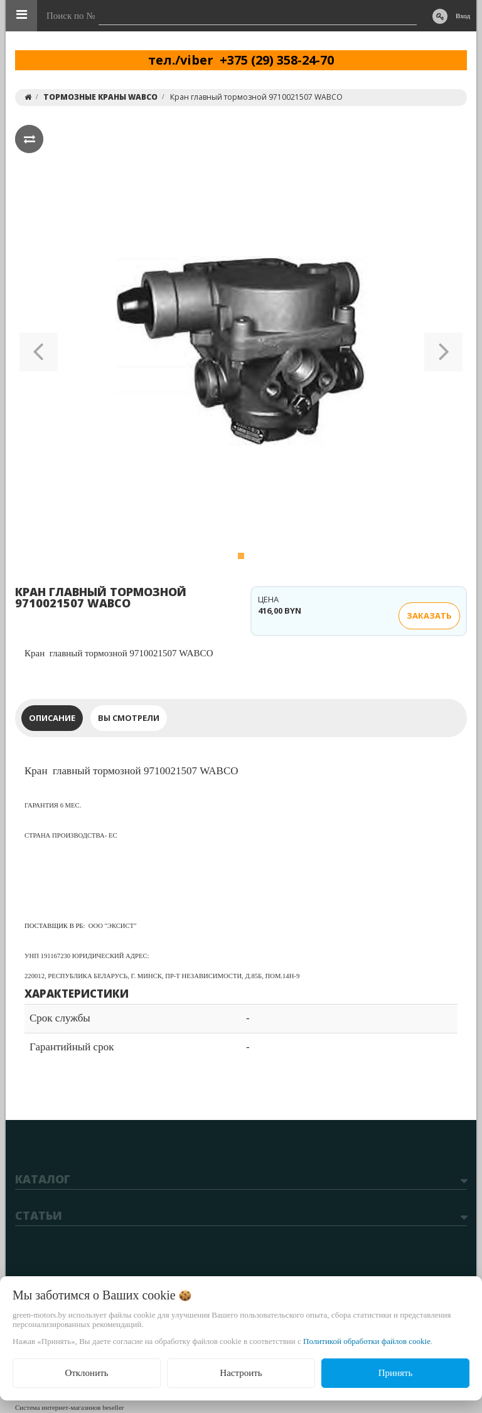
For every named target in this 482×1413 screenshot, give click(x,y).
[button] (38, 351)
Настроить (241, 1373)
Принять (395, 1373)
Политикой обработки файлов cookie (367, 1341)
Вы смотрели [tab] (128, 717)
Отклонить (86, 1373)
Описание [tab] (52, 717)
